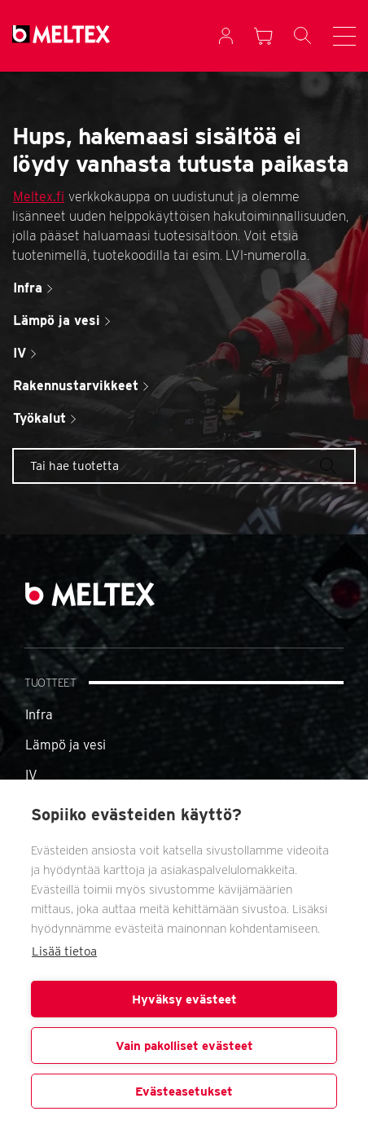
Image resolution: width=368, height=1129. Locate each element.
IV (31, 775)
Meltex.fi (38, 196)
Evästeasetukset (184, 1091)
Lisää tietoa (64, 951)
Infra (39, 715)
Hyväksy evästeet (184, 999)
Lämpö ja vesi (65, 745)
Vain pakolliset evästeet (184, 1046)
